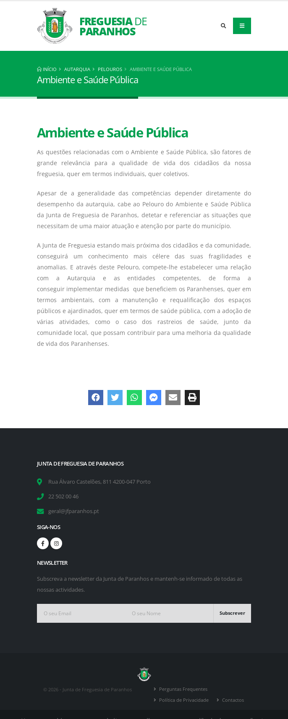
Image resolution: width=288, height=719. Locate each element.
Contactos (233, 700)
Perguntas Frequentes (183, 689)
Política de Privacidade (184, 700)
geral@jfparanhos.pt (73, 511)
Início (47, 69)
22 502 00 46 (63, 496)
